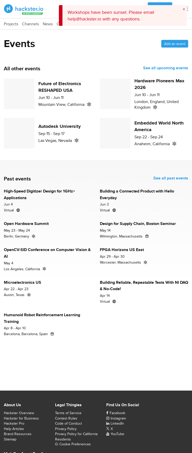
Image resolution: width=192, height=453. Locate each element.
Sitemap (10, 439)
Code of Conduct (68, 423)
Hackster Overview (19, 412)
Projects (11, 24)
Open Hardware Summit (26, 224)
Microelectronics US (22, 282)
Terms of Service (68, 412)
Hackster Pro (14, 423)
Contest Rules (66, 418)
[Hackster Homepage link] (24, 9)
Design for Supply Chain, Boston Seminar (138, 224)
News (48, 24)
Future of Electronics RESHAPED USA (59, 87)
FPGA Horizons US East (122, 250)
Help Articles (14, 428)
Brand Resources (17, 433)
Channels (30, 24)
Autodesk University (59, 126)
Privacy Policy (66, 428)
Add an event (174, 43)
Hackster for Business (21, 418)
